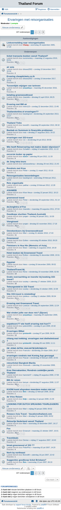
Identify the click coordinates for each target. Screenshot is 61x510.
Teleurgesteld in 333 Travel (20, 286)
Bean (25, 248)
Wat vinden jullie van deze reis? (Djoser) (27, 312)
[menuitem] (5, 9)
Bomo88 (26, 455)
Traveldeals (12, 438)
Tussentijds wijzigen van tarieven (24, 85)
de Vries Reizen (14, 397)
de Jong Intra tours (16, 161)
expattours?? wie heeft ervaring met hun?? (29, 324)
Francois (26, 350)
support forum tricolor (23, 505)
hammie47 (27, 375)
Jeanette (26, 97)
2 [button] (35, 32)
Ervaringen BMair (15, 331)
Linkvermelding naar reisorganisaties (26, 42)
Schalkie (26, 149)
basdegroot (27, 114)
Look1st (26, 306)
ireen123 (26, 106)
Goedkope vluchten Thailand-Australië (26, 214)
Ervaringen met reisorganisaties (30, 19)
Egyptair (11, 262)
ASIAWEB (12, 190)
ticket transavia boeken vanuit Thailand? (27, 56)
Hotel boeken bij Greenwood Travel (24, 253)
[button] (43, 32)
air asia (10, 67)
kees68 (26, 125)
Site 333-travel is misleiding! (21, 294)
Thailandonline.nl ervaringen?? (23, 111)
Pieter (25, 170)
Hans (25, 264)
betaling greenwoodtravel (20, 95)
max (24, 132)
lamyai (25, 382)
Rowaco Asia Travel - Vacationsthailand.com (29, 414)
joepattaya (27, 88)
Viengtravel (12, 221)
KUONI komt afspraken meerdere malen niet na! (31, 389)
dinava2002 (27, 69)
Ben (24, 392)
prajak (25, 216)
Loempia (14, 23)
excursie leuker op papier (20, 154)
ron (24, 140)
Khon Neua (27, 193)
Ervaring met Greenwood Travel (23, 303)
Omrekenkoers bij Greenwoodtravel (25, 231)
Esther (25, 240)
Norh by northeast (16, 452)
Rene (25, 272)
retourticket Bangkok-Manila (21, 363)
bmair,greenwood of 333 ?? (20, 445)
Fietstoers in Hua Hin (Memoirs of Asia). (27, 245)
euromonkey (28, 58)
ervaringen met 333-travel (20, 137)
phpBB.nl (40, 508)
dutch (25, 156)
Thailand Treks (14, 123)
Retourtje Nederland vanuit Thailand (25, 421)
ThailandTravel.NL (16, 269)
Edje (25, 399)
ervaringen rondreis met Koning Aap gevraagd (30, 355)
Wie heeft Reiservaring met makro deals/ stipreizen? (33, 147)
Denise (25, 440)
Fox (8, 428)
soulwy (25, 282)
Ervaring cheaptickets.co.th (21, 76)
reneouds (26, 365)
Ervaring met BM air (17, 104)
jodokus (26, 296)
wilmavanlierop (29, 164)
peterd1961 (27, 326)
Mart (25, 233)
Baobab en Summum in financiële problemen (30, 130)
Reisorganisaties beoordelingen (23, 175)
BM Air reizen (13, 380)
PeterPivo (27, 447)
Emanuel (26, 431)
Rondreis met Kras (16, 168)
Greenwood (13, 238)
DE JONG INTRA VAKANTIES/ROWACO (27, 348)
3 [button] (39, 32)
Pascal (25, 358)
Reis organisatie (15, 183)
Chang (25, 45)
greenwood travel (15, 197)
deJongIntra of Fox (16, 207)
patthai (25, 185)
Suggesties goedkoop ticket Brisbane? (26, 460)
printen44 (27, 333)
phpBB (43, 505)
